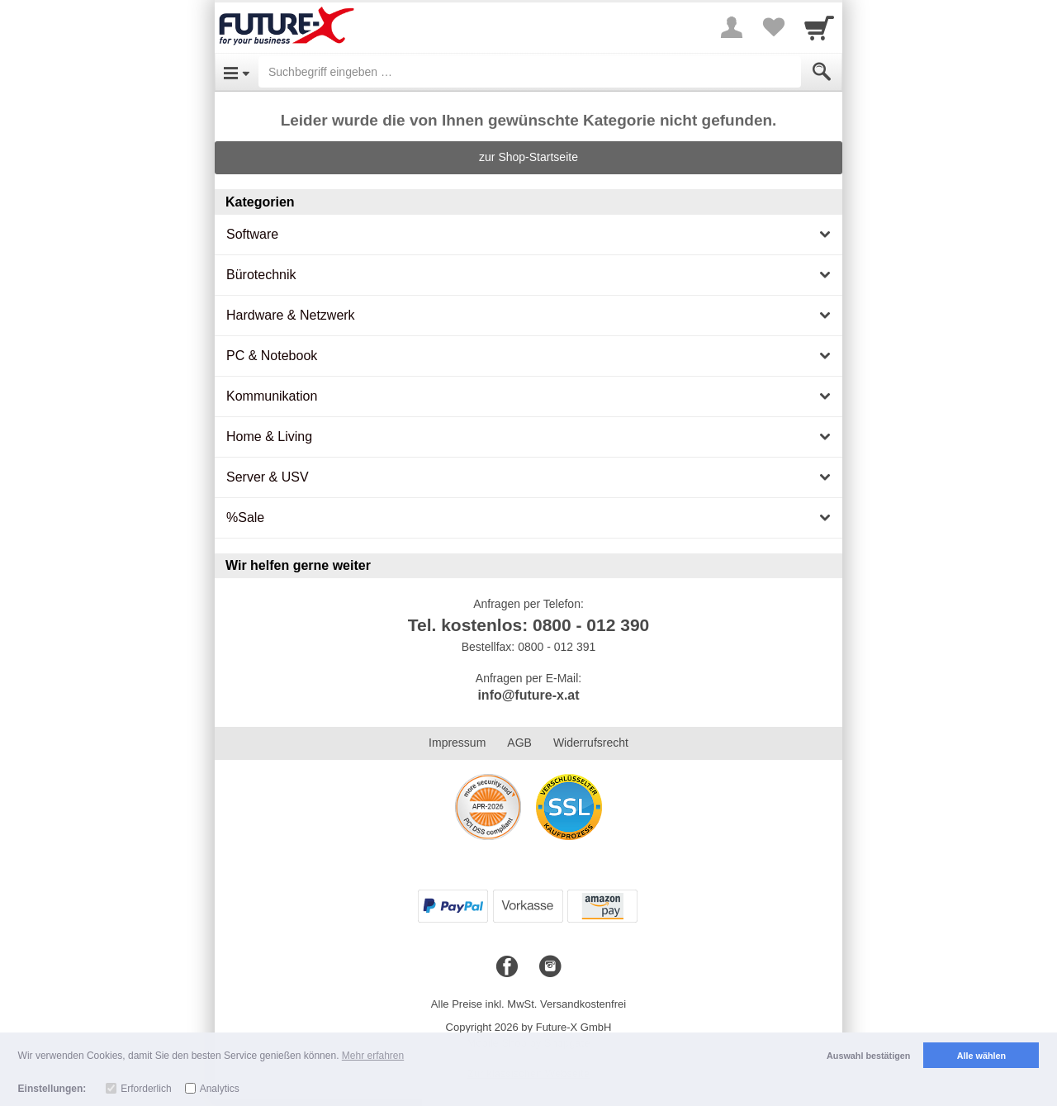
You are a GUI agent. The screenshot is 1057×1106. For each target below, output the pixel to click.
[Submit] (821, 72)
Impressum (457, 742)
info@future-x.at (528, 695)
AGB (519, 742)
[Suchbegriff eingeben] (529, 72)
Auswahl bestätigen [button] (868, 1056)
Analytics (219, 1088)
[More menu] (732, 27)
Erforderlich (146, 1088)
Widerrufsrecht (590, 742)
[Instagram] (549, 967)
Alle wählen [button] (981, 1056)
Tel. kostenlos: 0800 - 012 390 (529, 624)
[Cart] (819, 27)
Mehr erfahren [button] (373, 1055)
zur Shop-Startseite (528, 157)
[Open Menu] (236, 72)
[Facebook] (507, 967)
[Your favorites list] (773, 27)
